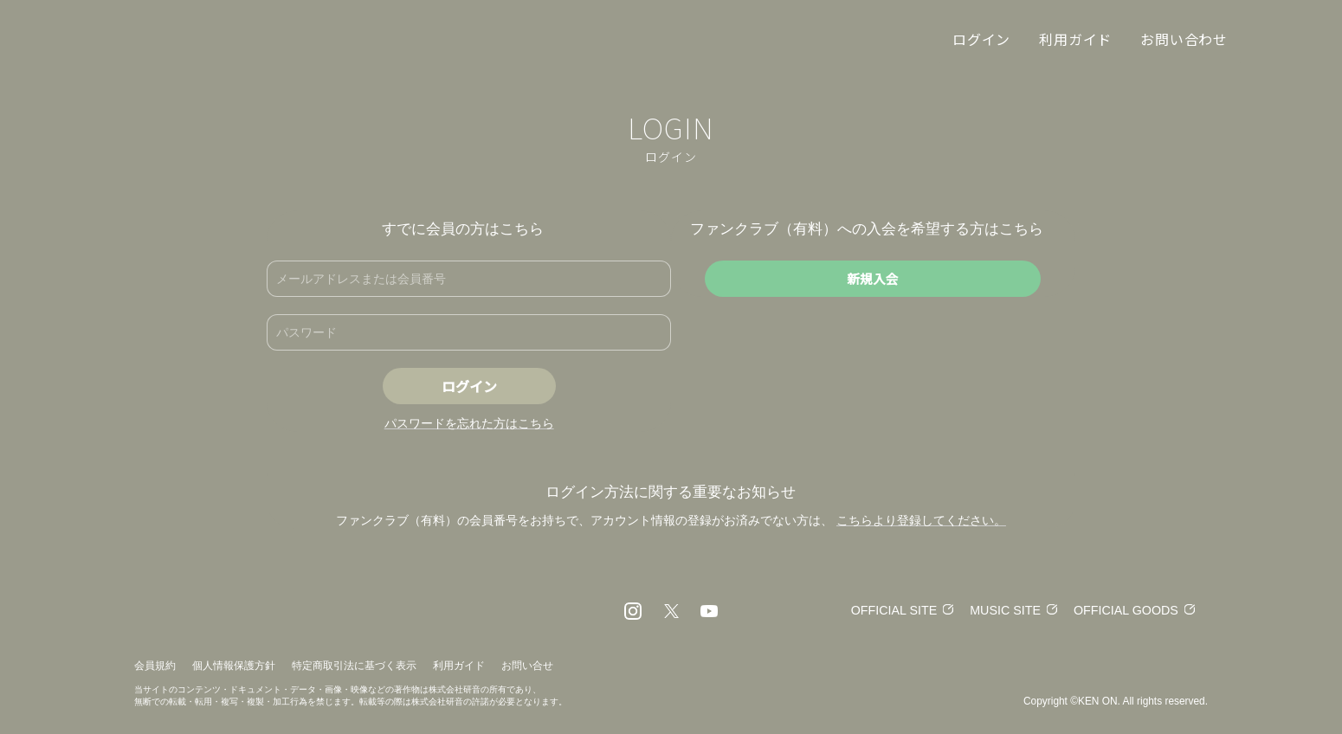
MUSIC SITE (997, 609)
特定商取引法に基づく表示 (354, 666)
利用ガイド (459, 666)
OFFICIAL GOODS (1123, 609)
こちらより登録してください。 (921, 520)
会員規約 (155, 666)
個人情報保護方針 (233, 666)
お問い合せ (527, 666)
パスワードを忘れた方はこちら (469, 423)
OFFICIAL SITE (881, 609)
